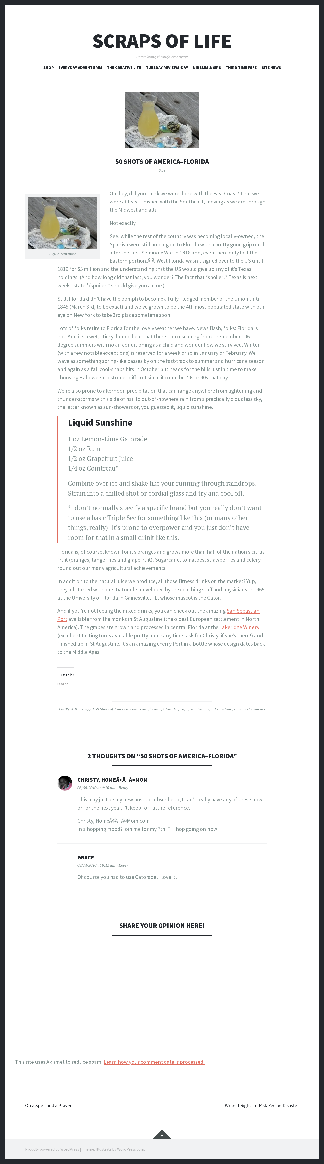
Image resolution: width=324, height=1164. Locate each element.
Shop (48, 67)
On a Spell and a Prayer (51, 1105)
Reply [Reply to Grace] (123, 865)
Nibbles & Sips (207, 67)
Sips (162, 170)
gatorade (169, 709)
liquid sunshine (219, 709)
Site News (271, 67)
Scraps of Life (162, 40)
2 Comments (254, 709)
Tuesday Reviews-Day (167, 67)
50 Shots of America (111, 709)
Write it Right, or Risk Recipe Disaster (257, 1105)
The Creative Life (124, 67)
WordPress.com (130, 1149)
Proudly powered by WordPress (52, 1149)
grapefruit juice (191, 709)
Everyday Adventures (80, 67)
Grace (85, 857)
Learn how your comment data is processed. (154, 1061)
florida (154, 709)
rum (237, 709)
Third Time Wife (241, 67)
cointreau (138, 709)
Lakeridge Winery (239, 627)
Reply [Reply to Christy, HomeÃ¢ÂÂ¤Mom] (123, 787)
